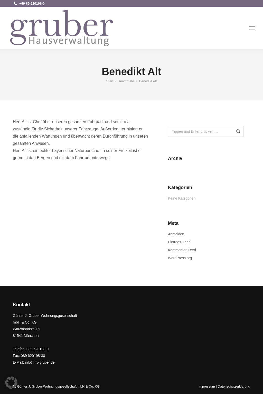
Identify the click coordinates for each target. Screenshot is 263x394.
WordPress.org (180, 258)
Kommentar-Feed (182, 250)
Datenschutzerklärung (234, 386)
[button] (11, 382)
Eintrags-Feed (179, 242)
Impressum (207, 386)
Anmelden (176, 234)
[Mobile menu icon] (252, 28)
